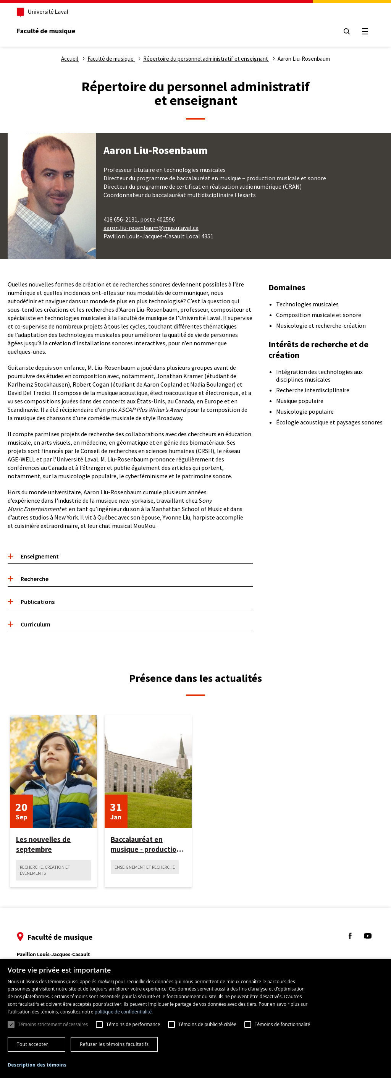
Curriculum (35, 624)
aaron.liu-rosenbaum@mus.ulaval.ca (151, 227)
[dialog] (195, 1018)
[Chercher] (346, 31)
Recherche (34, 579)
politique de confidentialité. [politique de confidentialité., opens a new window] (124, 1011)
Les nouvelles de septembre (43, 844)
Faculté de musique (47, 31)
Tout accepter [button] (32, 1044)
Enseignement (40, 556)
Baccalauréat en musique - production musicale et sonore (146, 844)
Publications (38, 601)
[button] (37, 1065)
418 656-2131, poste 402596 (139, 219)
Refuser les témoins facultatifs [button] (114, 1044)
